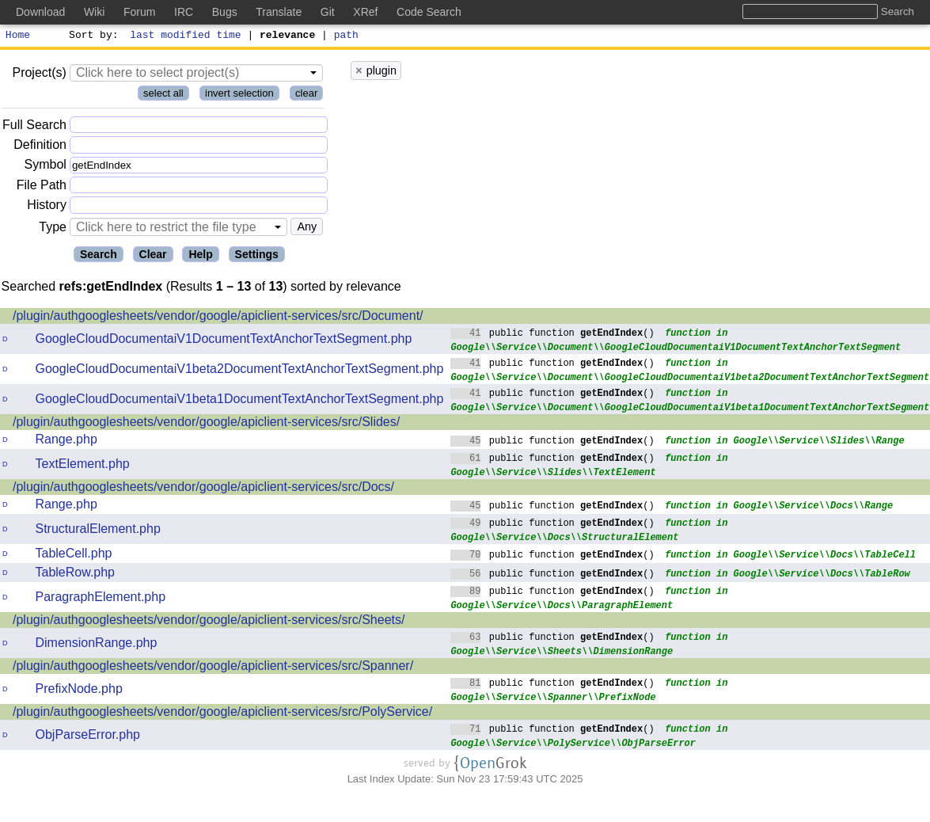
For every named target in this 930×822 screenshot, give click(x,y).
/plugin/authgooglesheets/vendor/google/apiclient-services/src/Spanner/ (213, 668)
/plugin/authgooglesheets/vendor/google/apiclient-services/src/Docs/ (203, 489)
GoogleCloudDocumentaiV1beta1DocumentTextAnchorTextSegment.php (240, 401)
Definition (39, 147)
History (46, 207)
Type (52, 229)
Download (40, 12)
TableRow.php (76, 574)
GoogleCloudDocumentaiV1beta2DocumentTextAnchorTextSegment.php (240, 371)
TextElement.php (83, 466)
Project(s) (39, 75)
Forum (139, 12)
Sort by (91, 36)
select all (163, 95)
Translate (279, 12)
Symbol (45, 167)
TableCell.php (74, 555)
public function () (552, 334)
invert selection (239, 95)
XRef (365, 12)
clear (306, 95)
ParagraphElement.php (101, 599)
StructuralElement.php (98, 531)
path (346, 36)
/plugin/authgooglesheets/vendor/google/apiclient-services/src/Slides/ (206, 424)
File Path (41, 187)
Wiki (94, 12)
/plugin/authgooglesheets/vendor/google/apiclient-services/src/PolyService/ (222, 714)
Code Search (429, 12)
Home (18, 36)
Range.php (66, 441)
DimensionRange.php (97, 645)
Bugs (224, 12)
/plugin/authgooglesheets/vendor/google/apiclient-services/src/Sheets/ (208, 622)
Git (328, 12)
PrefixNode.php (79, 691)
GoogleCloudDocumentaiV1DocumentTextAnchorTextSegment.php (224, 341)
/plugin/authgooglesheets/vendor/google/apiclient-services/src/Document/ (218, 318)
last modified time (186, 36)
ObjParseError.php (88, 737)
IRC (183, 12)
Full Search (34, 127)
